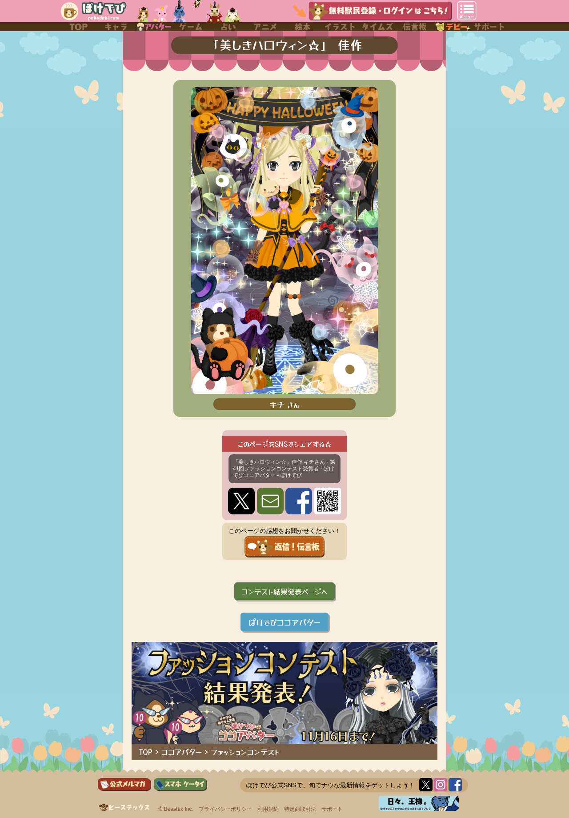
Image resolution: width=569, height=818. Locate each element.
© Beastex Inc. (176, 809)
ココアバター (181, 751)
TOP (145, 751)
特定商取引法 (300, 809)
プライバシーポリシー (225, 809)
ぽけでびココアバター (284, 622)
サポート (332, 809)
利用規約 (268, 809)
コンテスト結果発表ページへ (284, 591)
